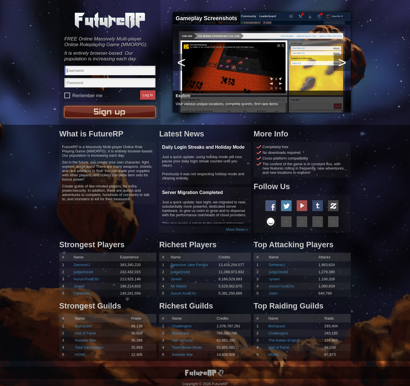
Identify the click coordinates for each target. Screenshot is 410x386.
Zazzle (333, 205)
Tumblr (317, 205)
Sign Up (109, 112)
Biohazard (83, 326)
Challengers (182, 326)
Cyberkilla (82, 293)
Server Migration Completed (192, 192)
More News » (237, 229)
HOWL (80, 354)
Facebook (270, 205)
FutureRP (110, 20)
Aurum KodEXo (86, 279)
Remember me (87, 95)
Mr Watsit (178, 286)
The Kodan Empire (283, 340)
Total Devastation (89, 347)
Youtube (302, 205)
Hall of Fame (85, 333)
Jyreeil (79, 286)
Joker (273, 293)
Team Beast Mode (187, 347)
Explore (183, 95)
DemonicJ (82, 265)
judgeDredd (83, 272)
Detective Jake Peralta (189, 265)
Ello (270, 221)
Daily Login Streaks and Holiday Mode (203, 147)
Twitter (286, 205)
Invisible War (85, 340)
